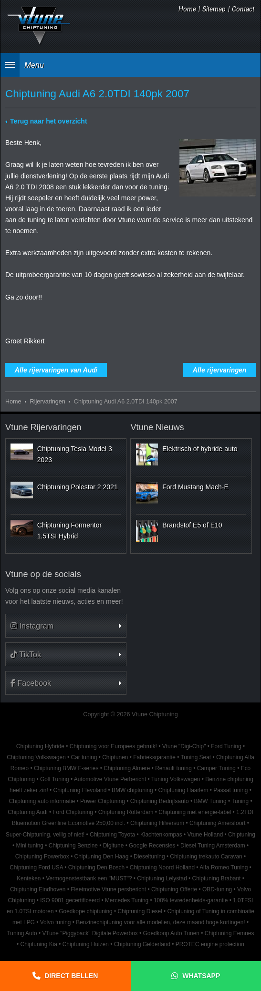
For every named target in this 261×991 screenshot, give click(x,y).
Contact (243, 9)
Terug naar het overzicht (48, 121)
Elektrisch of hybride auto (199, 449)
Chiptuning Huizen (86, 944)
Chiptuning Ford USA (36, 867)
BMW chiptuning (132, 790)
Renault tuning (173, 768)
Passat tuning (230, 790)
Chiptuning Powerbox (42, 856)
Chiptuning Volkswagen (36, 757)
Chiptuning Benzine (73, 845)
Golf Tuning (54, 779)
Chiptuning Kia (39, 944)
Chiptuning (241, 834)
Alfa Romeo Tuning (223, 867)
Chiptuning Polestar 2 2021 (77, 487)
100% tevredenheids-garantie (191, 900)
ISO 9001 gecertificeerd (70, 900)
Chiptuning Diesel (140, 911)
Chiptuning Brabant (216, 878)
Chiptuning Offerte (174, 889)
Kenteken (29, 878)
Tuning (240, 801)
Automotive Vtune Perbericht (110, 779)
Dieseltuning (149, 856)
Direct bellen (71, 976)
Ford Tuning (226, 746)
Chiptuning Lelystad (162, 878)
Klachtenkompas (161, 834)
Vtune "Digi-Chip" (184, 746)
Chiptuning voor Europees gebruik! (113, 746)
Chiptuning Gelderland (142, 944)
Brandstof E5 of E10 (192, 525)
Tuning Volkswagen (175, 779)
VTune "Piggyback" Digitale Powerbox (89, 933)
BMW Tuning (210, 801)
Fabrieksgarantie (154, 757)
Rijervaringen (47, 401)
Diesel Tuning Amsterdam (212, 845)
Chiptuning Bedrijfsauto (159, 801)
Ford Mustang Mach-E (195, 487)
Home (187, 9)
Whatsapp (201, 976)
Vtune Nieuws (157, 427)
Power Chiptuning (102, 801)
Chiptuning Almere (127, 768)
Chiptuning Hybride (40, 746)
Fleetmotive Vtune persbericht (108, 889)
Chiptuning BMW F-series (66, 768)
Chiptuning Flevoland (80, 790)
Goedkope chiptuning (85, 911)
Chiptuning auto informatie (42, 801)
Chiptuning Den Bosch (96, 867)
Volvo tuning (55, 922)
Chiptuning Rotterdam (126, 812)
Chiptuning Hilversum (157, 823)
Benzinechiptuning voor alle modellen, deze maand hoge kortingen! (160, 922)
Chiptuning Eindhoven (37, 889)
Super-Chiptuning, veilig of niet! (45, 834)
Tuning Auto (22, 933)
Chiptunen (115, 757)
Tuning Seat (195, 757)
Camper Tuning (216, 768)
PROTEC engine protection (210, 944)
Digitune (113, 845)
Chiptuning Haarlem (183, 790)
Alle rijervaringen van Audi (56, 370)
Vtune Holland (205, 834)
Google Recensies (152, 845)
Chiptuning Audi (27, 812)
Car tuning (84, 757)
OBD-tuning (217, 889)
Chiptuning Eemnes (229, 933)
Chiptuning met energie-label (194, 812)
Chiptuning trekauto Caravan (206, 856)
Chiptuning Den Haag (101, 856)
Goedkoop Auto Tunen (171, 933)
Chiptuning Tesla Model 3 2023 (74, 454)
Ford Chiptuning (72, 812)
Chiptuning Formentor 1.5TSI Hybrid (69, 530)
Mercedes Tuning (126, 900)
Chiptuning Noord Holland (162, 867)
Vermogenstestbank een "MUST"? (89, 878)
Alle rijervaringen (219, 370)
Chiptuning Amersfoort (217, 823)
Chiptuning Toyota (112, 834)
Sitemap (214, 9)
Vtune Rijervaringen (43, 427)
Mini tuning (29, 845)
